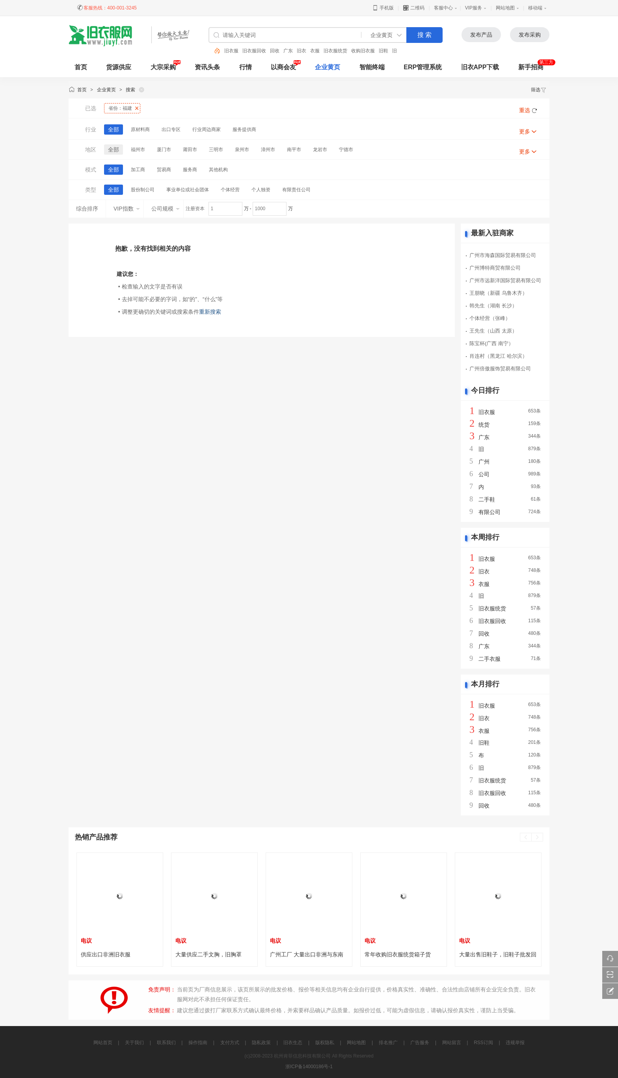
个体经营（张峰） (489, 318)
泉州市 (242, 149)
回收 (274, 51)
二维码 (413, 8)
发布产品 (481, 34)
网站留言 (451, 1042)
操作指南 (197, 1042)
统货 (484, 425)
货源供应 (118, 67)
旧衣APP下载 (480, 67)
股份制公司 (142, 189)
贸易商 (164, 169)
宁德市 (346, 149)
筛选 (539, 89)
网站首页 (102, 1042)
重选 (524, 110)
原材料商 (140, 129)
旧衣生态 (292, 1042)
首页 (82, 89)
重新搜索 (210, 312)
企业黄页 (327, 67)
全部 (113, 129)
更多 (524, 131)
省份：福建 (120, 108)
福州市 (138, 149)
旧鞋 (383, 51)
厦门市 (164, 149)
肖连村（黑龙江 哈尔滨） (498, 356)
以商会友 (283, 67)
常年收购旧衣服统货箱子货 (398, 954)
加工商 (138, 169)
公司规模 (165, 208)
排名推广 (388, 1042)
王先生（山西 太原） (493, 331)
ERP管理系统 (423, 67)
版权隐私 (324, 1042)
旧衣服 (231, 51)
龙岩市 (320, 149)
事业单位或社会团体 (187, 189)
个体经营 (230, 189)
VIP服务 (473, 8)
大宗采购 (163, 67)
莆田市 (190, 149)
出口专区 (171, 129)
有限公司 (489, 512)
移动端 (535, 8)
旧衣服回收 (254, 51)
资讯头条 (207, 67)
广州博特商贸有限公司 (495, 268)
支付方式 (229, 1042)
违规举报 (515, 1042)
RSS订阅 (483, 1042)
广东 (288, 51)
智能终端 (372, 67)
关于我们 (134, 1042)
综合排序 (87, 208)
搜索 (130, 89)
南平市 (294, 149)
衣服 (315, 51)
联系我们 (166, 1042)
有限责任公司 (296, 189)
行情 (245, 67)
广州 (484, 462)
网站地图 (505, 8)
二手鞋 (486, 499)
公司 (484, 474)
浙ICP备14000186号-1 (309, 1066)
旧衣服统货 (335, 51)
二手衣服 (489, 659)
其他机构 (218, 169)
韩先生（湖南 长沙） (493, 306)
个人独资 (260, 189)
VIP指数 (127, 208)
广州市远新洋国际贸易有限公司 (505, 280)
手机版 (383, 8)
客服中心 (443, 8)
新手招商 (531, 67)
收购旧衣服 (363, 51)
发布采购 (530, 34)
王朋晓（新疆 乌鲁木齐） (498, 293)
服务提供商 (244, 129)
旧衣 (301, 51)
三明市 (216, 149)
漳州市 (268, 149)
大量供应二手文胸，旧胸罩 (208, 954)
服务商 (190, 169)
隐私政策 (261, 1042)
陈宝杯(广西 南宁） (491, 343)
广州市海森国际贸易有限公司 (502, 255)
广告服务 (419, 1042)
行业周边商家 (206, 129)
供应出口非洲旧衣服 (105, 954)
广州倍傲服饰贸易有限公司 (500, 369)
